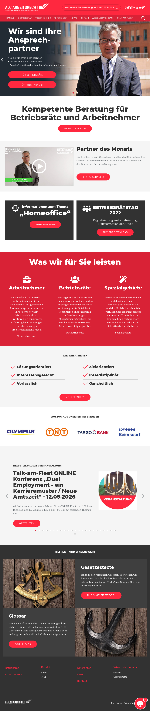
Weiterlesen (26, 523)
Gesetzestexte (120, 676)
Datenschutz (130, 703)
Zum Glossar (23, 644)
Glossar (117, 672)
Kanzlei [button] (10, 18)
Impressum (116, 703)
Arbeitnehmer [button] (43, 18)
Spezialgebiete (123, 332)
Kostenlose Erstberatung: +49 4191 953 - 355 (89, 7)
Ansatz (44, 672)
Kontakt (84, 18)
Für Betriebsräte (32, 74)
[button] (1, 58)
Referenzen (61, 18)
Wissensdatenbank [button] (103, 18)
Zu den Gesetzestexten (101, 595)
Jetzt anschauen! (93, 177)
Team (44, 676)
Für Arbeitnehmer (32, 84)
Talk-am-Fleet (125, 18)
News (74, 18)
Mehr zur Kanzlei (75, 128)
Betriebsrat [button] (25, 18)
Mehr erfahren (75, 397)
